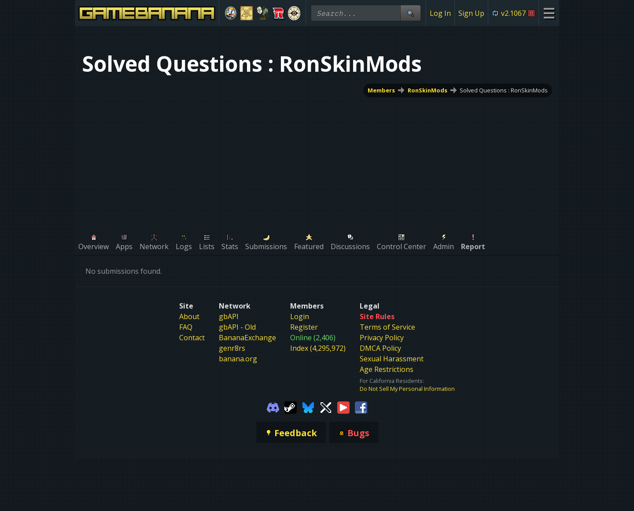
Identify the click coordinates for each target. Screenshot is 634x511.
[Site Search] (410, 13)
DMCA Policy (380, 348)
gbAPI (229, 316)
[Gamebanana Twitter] (326, 407)
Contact (192, 337)
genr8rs (232, 348)
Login (299, 316)
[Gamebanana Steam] (291, 407)
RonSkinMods (427, 90)
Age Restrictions (386, 369)
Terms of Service (387, 327)
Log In (440, 13)
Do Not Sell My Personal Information (407, 389)
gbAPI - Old (237, 327)
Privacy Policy (382, 337)
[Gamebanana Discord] (273, 407)
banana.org (238, 359)
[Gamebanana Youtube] (343, 407)
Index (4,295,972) (318, 348)
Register (304, 327)
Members (381, 90)
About (189, 316)
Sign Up (471, 13)
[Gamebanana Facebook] (361, 407)
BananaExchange (247, 337)
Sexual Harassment (392, 359)
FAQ (185, 327)
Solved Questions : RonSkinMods (504, 90)
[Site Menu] (548, 13)
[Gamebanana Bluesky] (308, 407)
